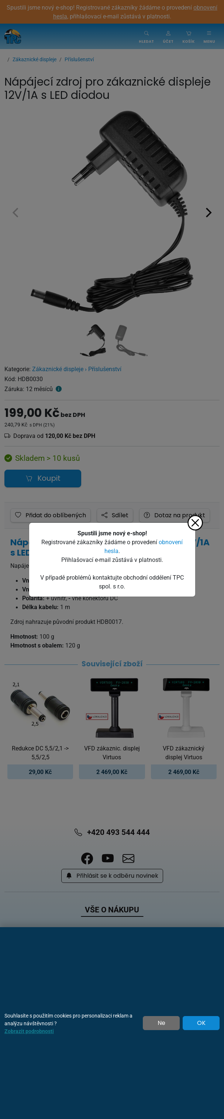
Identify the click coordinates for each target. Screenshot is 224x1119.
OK (201, 1023)
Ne (161, 1023)
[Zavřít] (195, 523)
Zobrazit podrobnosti (29, 1031)
